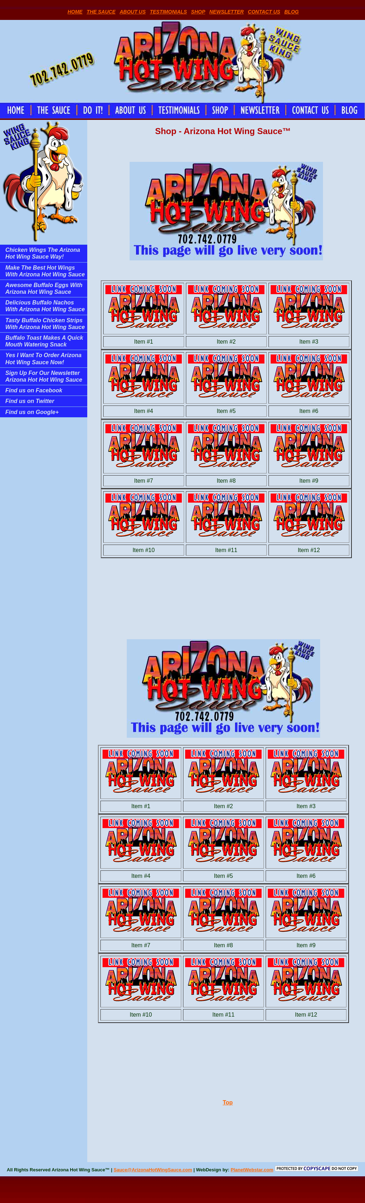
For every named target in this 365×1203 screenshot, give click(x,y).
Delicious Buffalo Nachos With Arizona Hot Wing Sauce (45, 306)
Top (228, 1102)
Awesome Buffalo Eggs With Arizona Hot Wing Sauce (43, 288)
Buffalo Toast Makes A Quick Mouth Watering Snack (44, 341)
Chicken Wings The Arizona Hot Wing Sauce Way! (42, 253)
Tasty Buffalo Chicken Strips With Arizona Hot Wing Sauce (45, 323)
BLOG (292, 12)
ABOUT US (133, 12)
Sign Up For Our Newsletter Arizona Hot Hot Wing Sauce (43, 376)
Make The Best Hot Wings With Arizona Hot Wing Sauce (45, 271)
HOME (75, 12)
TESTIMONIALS (168, 12)
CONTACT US (264, 12)
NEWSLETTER (226, 12)
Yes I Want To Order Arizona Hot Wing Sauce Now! (43, 358)
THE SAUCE (101, 12)
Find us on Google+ (32, 412)
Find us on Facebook (33, 390)
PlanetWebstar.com (252, 1169)
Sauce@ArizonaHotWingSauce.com (153, 1169)
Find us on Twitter (29, 401)
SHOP (198, 12)
